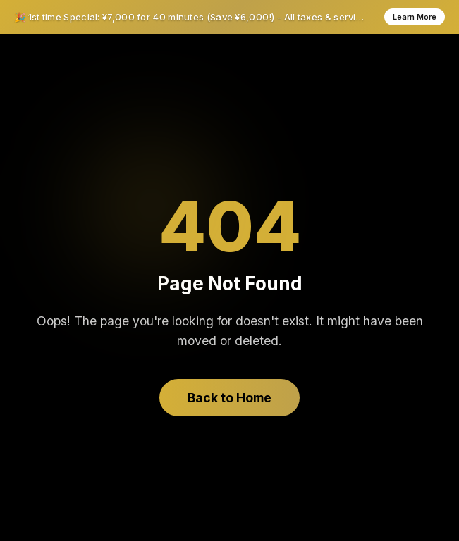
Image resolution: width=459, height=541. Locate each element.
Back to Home (229, 397)
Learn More (414, 17)
